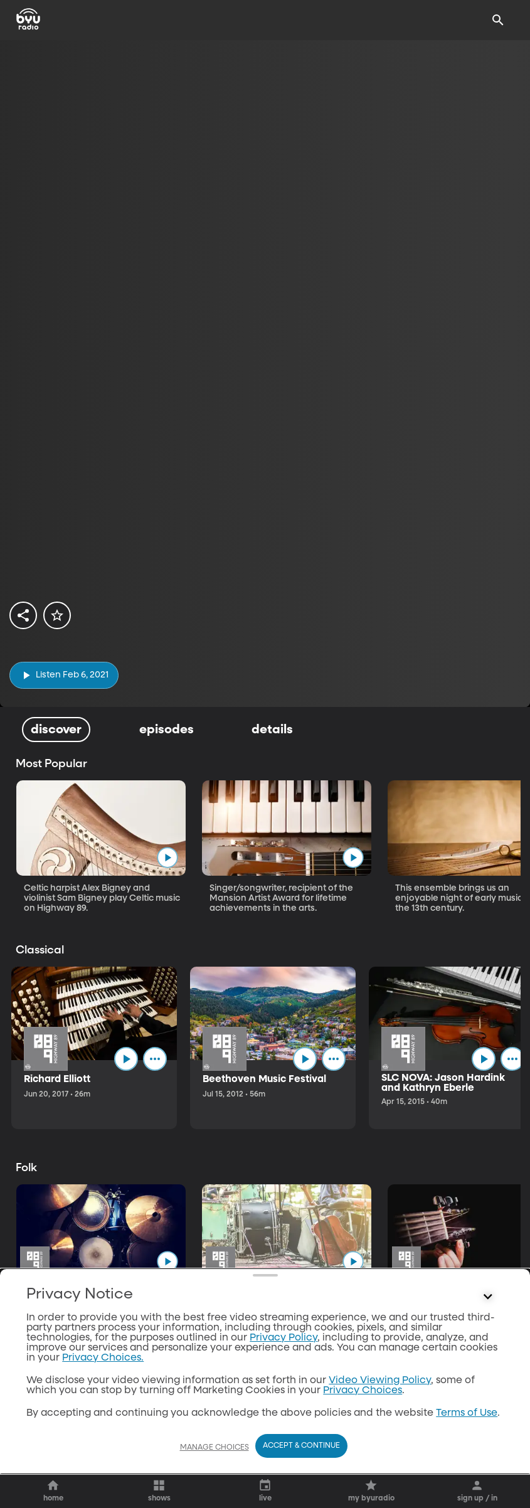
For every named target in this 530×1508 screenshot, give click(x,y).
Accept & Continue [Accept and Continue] (301, 1446)
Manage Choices (214, 1448)
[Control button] (488, 1415)
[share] (23, 615)
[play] (64, 675)
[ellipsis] (155, 1059)
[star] (57, 615)
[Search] (498, 20)
